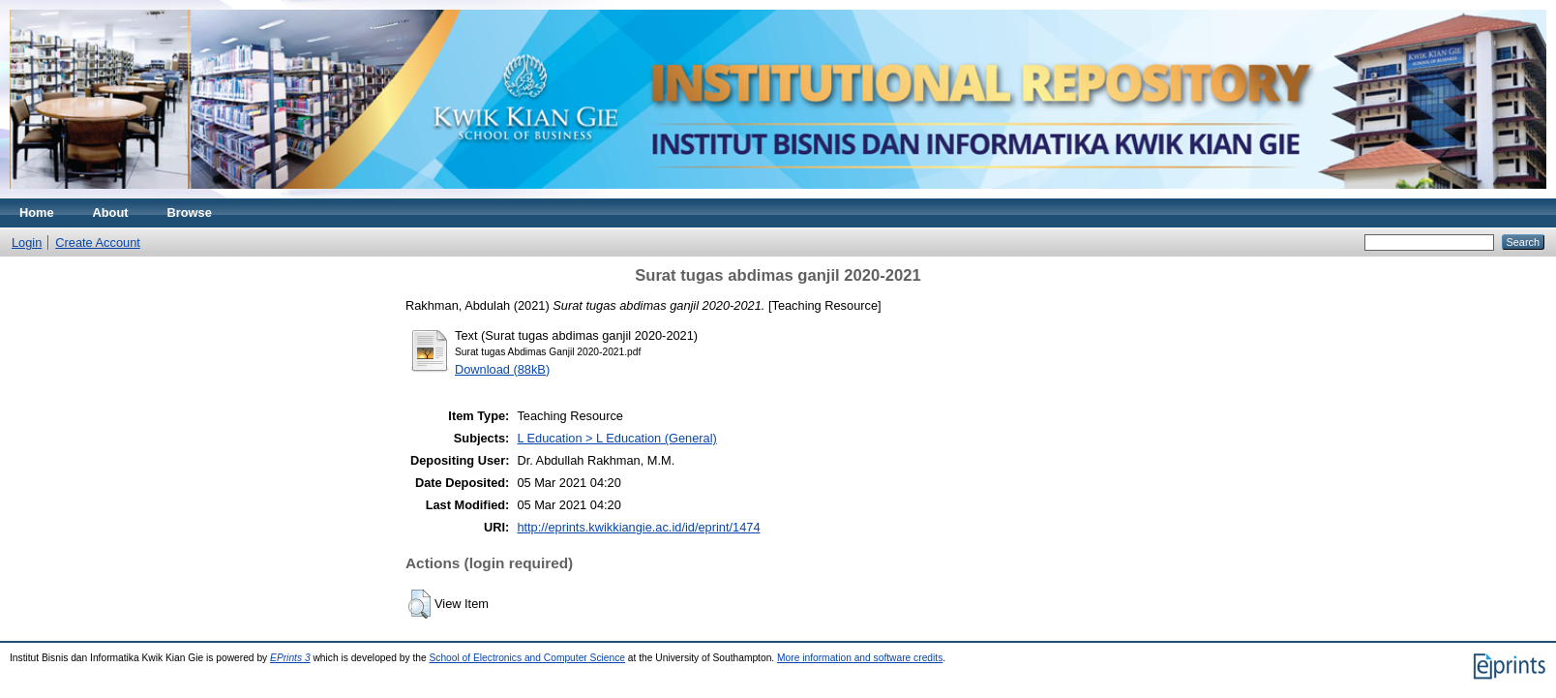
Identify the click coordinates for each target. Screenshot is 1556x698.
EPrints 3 (290, 657)
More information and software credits (860, 657)
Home (36, 212)
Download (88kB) (502, 369)
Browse (189, 212)
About (111, 212)
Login (27, 242)
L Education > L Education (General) (616, 438)
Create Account (97, 242)
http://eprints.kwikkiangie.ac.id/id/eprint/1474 (638, 527)
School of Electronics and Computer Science (527, 657)
